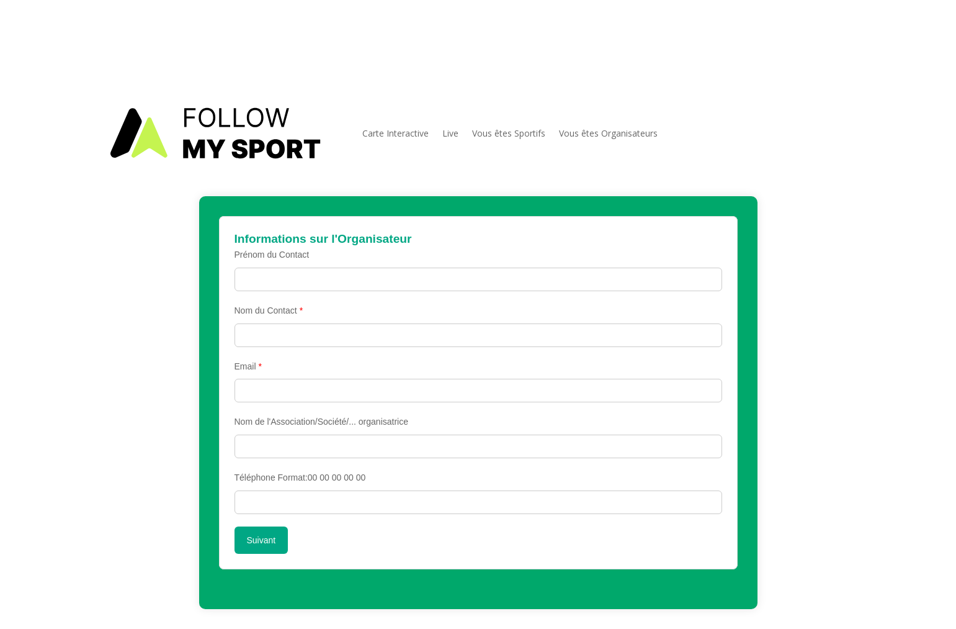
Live (450, 133)
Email (248, 366)
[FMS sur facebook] (835, 45)
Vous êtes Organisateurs (608, 133)
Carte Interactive (395, 133)
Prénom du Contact (272, 255)
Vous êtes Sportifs (508, 133)
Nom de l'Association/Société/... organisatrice (321, 422)
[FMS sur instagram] (854, 45)
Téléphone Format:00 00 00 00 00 (300, 477)
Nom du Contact (269, 310)
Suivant (261, 540)
